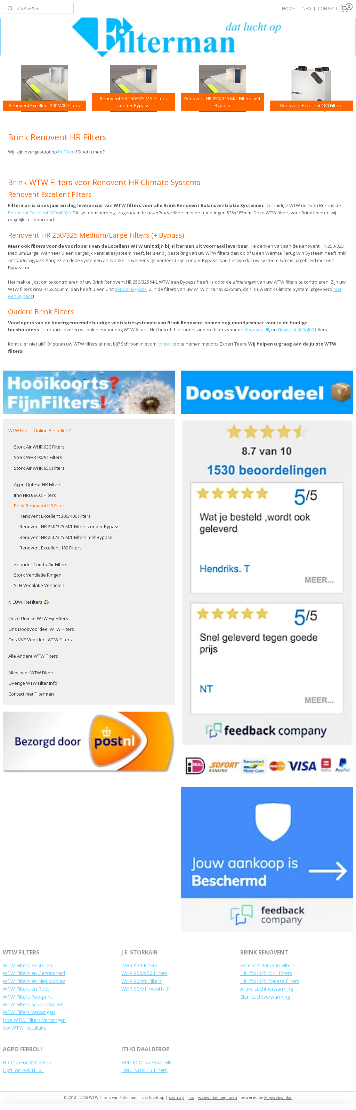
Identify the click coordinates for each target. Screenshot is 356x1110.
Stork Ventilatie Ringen (38, 575)
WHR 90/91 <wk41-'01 (146, 988)
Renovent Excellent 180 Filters (50, 548)
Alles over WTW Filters (31, 672)
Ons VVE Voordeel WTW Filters (40, 639)
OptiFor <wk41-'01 (23, 1070)
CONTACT (328, 8)
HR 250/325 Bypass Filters (269, 981)
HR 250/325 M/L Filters (266, 973)
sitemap (176, 1097)
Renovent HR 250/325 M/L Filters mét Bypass (65, 537)
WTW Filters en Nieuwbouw (34, 981)
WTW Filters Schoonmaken (33, 1004)
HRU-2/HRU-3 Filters (144, 1070)
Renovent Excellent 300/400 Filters (55, 516)
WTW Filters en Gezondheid (34, 973)
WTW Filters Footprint (27, 996)
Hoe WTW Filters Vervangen (34, 1020)
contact (165, 344)
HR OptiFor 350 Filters (27, 1062)
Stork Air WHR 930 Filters (39, 447)
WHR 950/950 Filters (144, 973)
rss (191, 1097)
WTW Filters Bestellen (27, 965)
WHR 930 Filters (139, 965)
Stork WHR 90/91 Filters (38, 457)
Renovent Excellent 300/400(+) (39, 212)
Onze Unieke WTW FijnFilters (38, 618)
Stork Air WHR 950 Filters (39, 468)
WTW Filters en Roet (26, 988)
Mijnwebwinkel (278, 1097)
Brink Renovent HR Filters (40, 505)
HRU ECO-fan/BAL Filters (149, 1062)
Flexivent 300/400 (296, 330)
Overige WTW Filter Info (32, 683)
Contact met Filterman (31, 694)
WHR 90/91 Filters (141, 981)
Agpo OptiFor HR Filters (38, 484)
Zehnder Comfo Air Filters (40, 564)
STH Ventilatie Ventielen (39, 585)
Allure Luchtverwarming (266, 988)
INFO (306, 8)
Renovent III (256, 330)
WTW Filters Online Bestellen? (39, 430)
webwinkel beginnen (217, 1097)
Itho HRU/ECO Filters (35, 495)
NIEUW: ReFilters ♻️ (28, 602)
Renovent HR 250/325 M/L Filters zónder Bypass (69, 526)
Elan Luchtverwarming (265, 996)
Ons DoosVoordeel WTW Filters (41, 629)
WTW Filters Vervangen (29, 1012)
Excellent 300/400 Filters (267, 965)
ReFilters (67, 152)
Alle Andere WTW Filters (33, 656)
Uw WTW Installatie (25, 1027)
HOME (288, 8)
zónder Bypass (131, 289)
